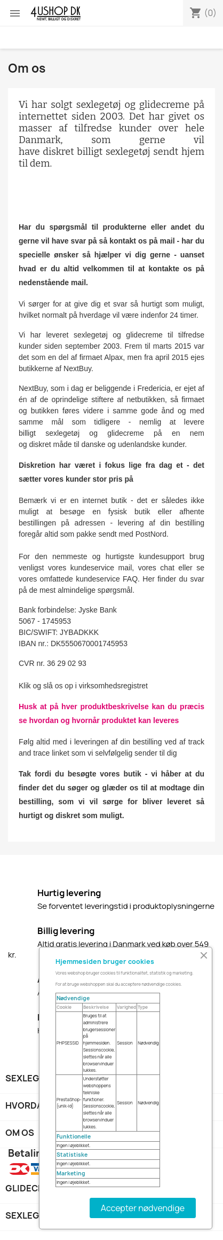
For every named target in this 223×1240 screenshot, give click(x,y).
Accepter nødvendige (143, 1208)
